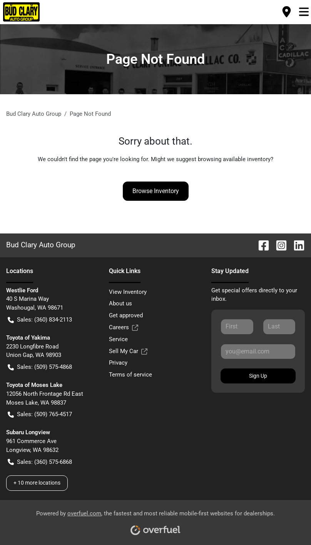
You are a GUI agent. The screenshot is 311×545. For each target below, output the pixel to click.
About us (120, 303)
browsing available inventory (234, 159)
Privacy (118, 362)
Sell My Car (128, 351)
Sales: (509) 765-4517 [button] (40, 414)
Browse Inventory (155, 191)
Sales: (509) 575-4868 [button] (40, 367)
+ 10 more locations (36, 483)
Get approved (126, 315)
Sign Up (258, 376)
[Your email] (258, 351)
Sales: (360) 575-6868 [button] (40, 462)
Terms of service (130, 374)
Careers (123, 327)
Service (118, 339)
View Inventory (128, 291)
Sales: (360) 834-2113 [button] (40, 319)
